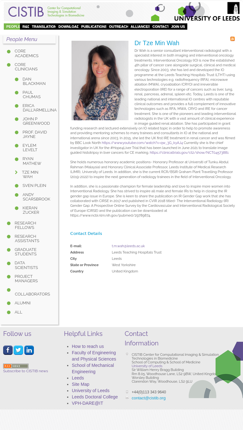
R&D (26, 26)
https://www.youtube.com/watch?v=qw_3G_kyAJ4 (142, 143)
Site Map (80, 384)
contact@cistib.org (148, 398)
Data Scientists (26, 265)
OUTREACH (118, 26)
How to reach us (88, 346)
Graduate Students (25, 251)
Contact (160, 26)
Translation (44, 26)
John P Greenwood (36, 121)
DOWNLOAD (68, 26)
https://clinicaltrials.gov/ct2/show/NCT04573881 (189, 153)
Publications (94, 26)
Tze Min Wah (29, 174)
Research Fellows (25, 225)
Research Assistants (26, 238)
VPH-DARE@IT (87, 403)
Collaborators (32, 294)
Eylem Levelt (29, 147)
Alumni (22, 303)
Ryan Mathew (31, 160)
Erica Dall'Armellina (36, 107)
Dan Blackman (34, 81)
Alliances (141, 26)
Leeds (78, 377)
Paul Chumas (31, 94)
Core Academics (26, 53)
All (18, 312)
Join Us (178, 26)
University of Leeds (90, 390)
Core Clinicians (26, 66)
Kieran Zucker (30, 210)
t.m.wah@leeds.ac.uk (128, 246)
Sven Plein (34, 185)
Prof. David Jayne (34, 134)
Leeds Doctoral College (95, 396)
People (13, 26)
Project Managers (26, 278)
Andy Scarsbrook (36, 196)
